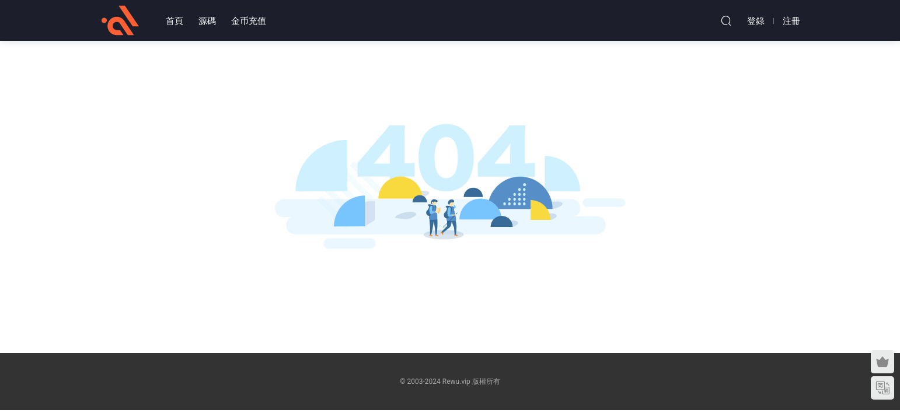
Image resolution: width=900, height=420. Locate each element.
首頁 (174, 21)
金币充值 (248, 21)
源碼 (207, 21)
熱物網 (120, 20)
